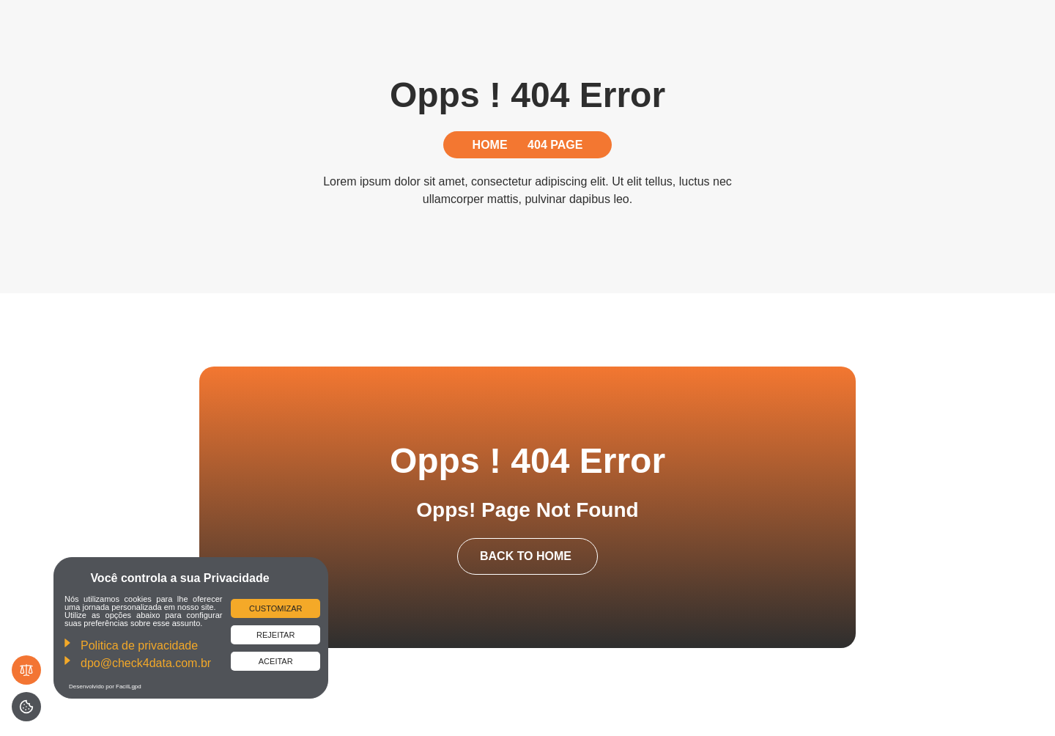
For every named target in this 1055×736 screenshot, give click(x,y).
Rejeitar (275, 634)
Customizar (276, 608)
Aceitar (276, 661)
